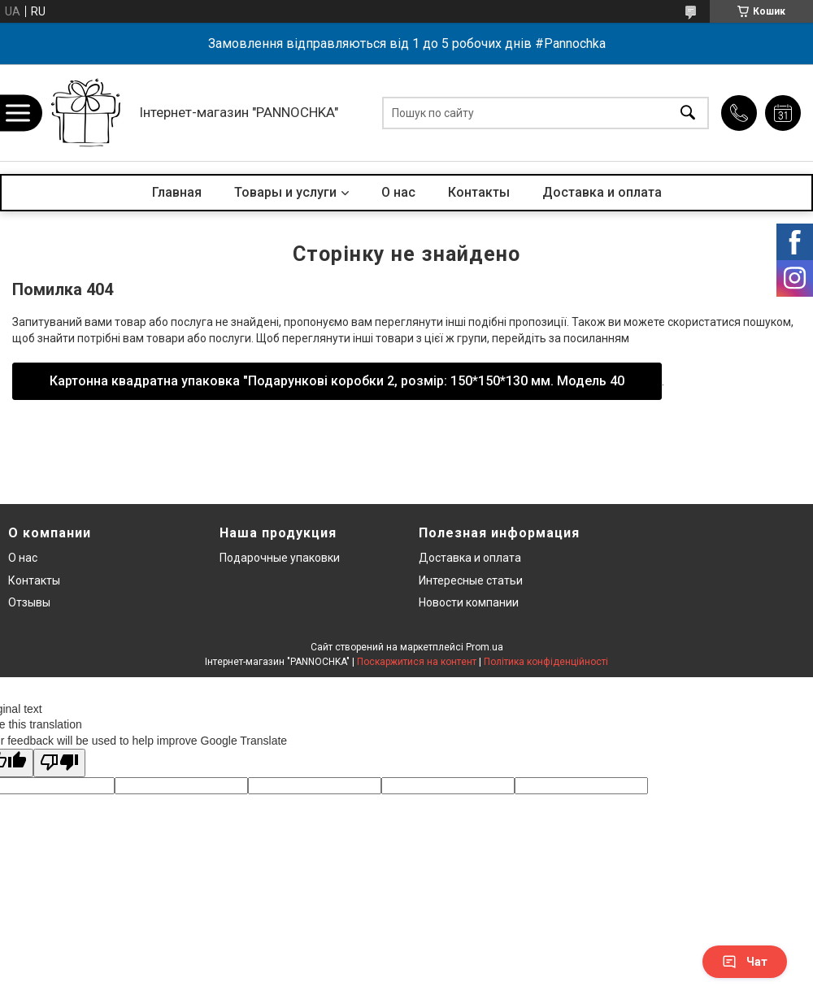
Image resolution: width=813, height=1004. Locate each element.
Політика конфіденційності (546, 661)
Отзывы (29, 602)
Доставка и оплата (602, 192)
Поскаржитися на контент (416, 661)
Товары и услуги (285, 192)
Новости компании (469, 602)
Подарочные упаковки (280, 557)
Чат (744, 961)
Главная (177, 192)
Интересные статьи (471, 580)
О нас (398, 192)
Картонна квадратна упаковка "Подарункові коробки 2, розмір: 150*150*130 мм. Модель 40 (337, 381)
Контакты (479, 192)
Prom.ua (484, 647)
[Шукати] (687, 113)
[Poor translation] (59, 763)
